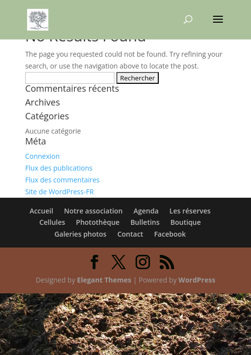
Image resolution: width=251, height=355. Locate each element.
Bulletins (144, 222)
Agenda (146, 210)
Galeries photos (80, 234)
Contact (130, 234)
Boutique (186, 222)
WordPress (197, 279)
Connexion (42, 156)
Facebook (169, 234)
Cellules (52, 222)
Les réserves (190, 210)
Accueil (41, 210)
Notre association (93, 210)
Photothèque (97, 222)
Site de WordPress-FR (59, 191)
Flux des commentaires (62, 179)
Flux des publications (59, 168)
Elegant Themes (104, 279)
